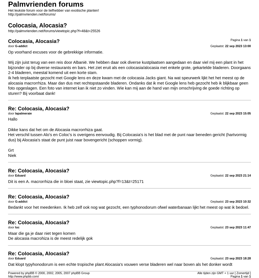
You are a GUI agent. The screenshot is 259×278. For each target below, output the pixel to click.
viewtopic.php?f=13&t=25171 (117, 181)
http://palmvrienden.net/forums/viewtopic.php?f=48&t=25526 (54, 31)
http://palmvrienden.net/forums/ (32, 14)
